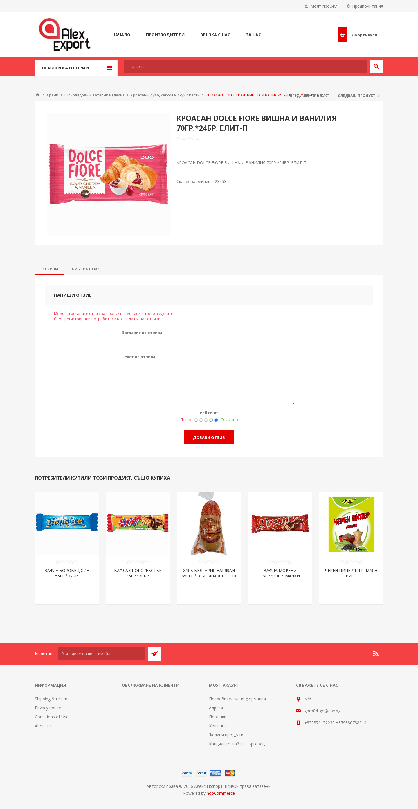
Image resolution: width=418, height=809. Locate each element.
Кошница (218, 726)
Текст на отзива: (139, 356)
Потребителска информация (237, 699)
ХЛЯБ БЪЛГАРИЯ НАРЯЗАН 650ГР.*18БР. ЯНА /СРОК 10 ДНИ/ (209, 576)
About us (43, 726)
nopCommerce (221, 793)
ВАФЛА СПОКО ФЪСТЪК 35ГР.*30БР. (138, 573)
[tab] (49, 269)
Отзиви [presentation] (49, 269)
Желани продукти (226, 735)
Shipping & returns (52, 699)
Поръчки (217, 717)
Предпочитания (367, 6)
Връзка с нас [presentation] (86, 269)
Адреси (216, 708)
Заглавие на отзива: (142, 332)
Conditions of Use (52, 717)
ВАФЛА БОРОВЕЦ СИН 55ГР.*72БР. (66, 573)
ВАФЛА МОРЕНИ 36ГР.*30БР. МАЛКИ (280, 573)
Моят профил (324, 6)
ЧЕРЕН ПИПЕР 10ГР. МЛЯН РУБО (351, 573)
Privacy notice (48, 708)
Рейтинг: (209, 412)
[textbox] (245, 66)
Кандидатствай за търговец (237, 744)
